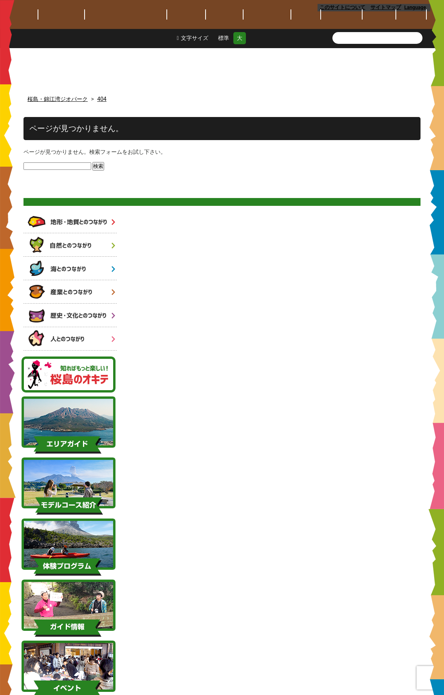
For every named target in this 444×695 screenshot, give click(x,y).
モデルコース (224, 55)
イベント (305, 55)
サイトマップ (386, 7)
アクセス (411, 55)
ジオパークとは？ (61, 55)
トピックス (21, 55)
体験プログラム (267, 55)
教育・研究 (341, 55)
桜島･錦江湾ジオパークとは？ (125, 55)
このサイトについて (343, 7)
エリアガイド (186, 55)
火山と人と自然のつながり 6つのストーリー (70, 140)
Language (417, 7)
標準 (223, 79)
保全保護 (379, 55)
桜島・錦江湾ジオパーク (109, 20)
